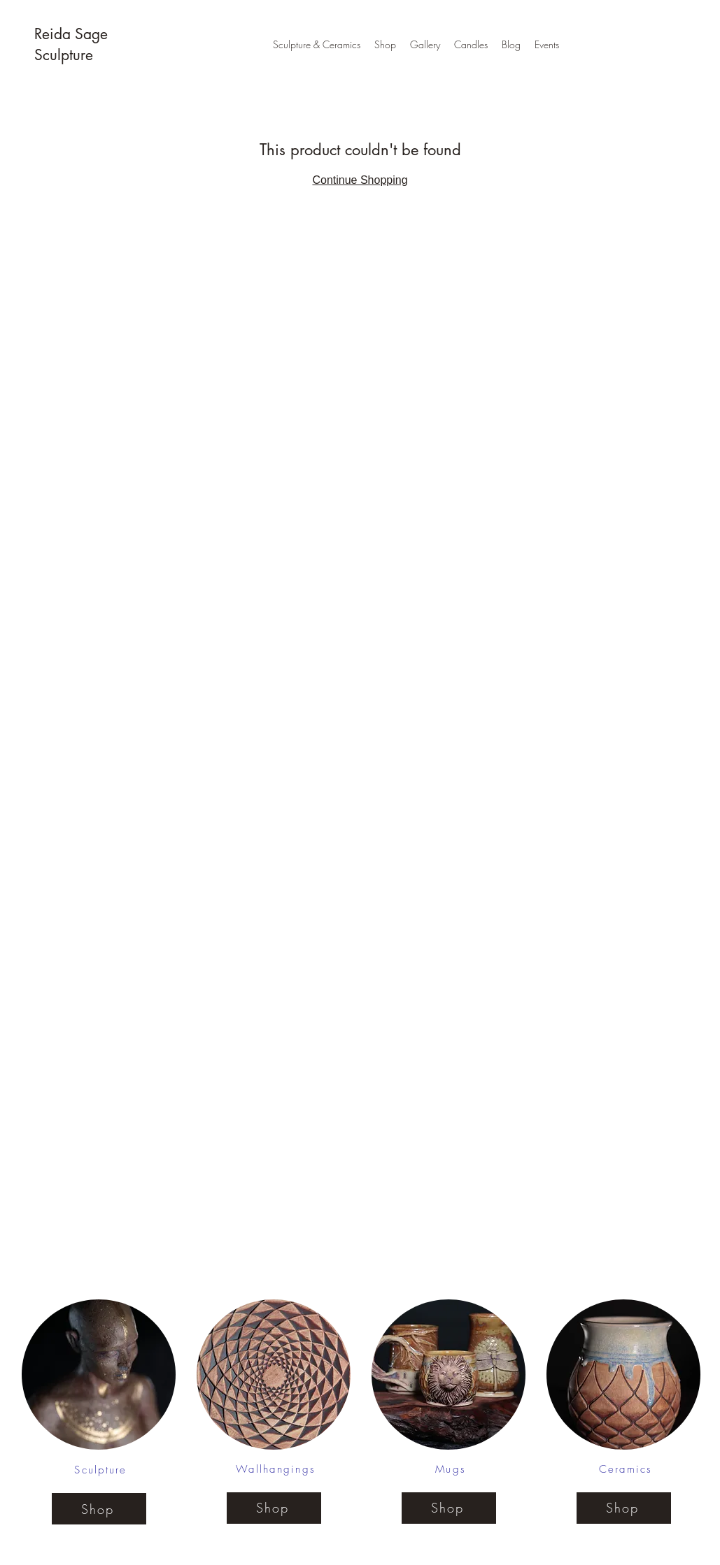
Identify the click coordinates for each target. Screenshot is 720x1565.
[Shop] (99, 1508)
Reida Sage (73, 33)
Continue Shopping (359, 180)
